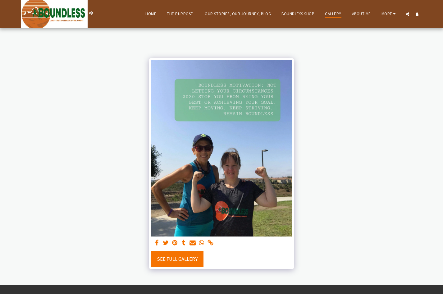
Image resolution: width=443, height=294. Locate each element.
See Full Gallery (177, 259)
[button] (407, 14)
